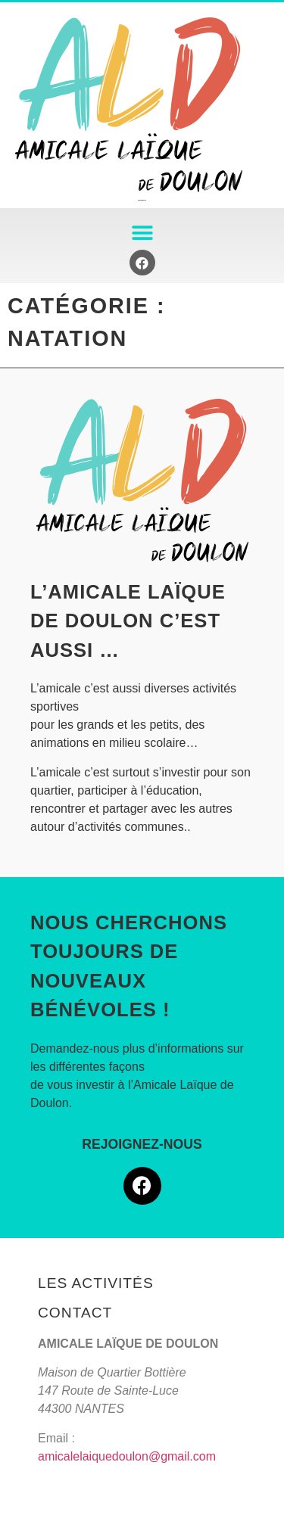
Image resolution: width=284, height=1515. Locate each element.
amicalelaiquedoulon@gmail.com (127, 1456)
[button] (142, 233)
